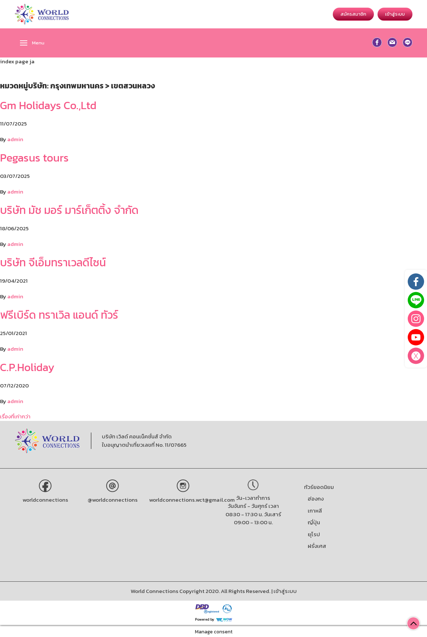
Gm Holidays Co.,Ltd (48, 105)
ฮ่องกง (316, 498)
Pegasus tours (34, 158)
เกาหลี (315, 510)
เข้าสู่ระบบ (395, 14)
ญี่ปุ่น (314, 522)
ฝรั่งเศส (317, 546)
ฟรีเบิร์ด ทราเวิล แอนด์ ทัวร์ (59, 315)
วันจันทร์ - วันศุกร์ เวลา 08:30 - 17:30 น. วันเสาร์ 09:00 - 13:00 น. (253, 514)
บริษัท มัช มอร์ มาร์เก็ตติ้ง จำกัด (69, 210)
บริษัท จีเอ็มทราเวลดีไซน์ (53, 262)
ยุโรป (314, 534)
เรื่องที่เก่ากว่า (15, 416)
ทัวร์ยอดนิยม (319, 487)
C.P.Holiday (27, 367)
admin (15, 139)
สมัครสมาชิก (353, 14)
